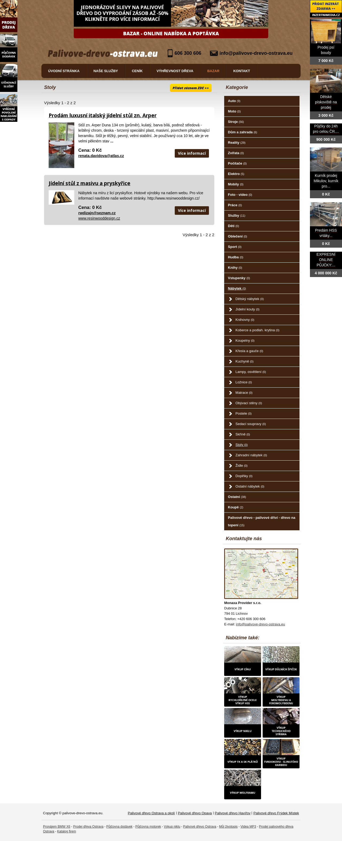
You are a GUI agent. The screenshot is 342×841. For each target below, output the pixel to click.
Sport (235, 247)
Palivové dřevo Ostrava (199, 826)
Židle (241, 466)
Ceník (137, 71)
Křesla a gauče (249, 351)
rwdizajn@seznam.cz (97, 213)
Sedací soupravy (250, 424)
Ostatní (237, 497)
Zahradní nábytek (251, 455)
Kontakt (241, 71)
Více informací (192, 153)
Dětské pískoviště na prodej (326, 102)
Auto (234, 101)
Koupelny (244, 340)
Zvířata (236, 153)
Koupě (235, 507)
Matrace (243, 393)
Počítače (237, 163)
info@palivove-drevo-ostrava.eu (256, 53)
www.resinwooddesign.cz (99, 218)
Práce (235, 205)
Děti (233, 226)
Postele (243, 413)
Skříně (242, 434)
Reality (237, 143)
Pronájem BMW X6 (56, 826)
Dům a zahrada (242, 132)
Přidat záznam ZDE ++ (191, 87)
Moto (234, 111)
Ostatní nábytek (249, 486)
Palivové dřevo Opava (195, 813)
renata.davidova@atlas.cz (101, 156)
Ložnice (243, 382)
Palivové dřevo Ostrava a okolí (151, 813)
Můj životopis (228, 826)
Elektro (236, 174)
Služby (236, 215)
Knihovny (244, 320)
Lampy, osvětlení (250, 372)
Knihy (235, 268)
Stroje (236, 122)
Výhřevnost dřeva (175, 71)
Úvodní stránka (64, 71)
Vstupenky (239, 278)
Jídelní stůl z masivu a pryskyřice (89, 183)
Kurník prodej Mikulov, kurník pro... (326, 181)
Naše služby (106, 71)
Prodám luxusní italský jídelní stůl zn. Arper (103, 115)
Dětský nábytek (249, 299)
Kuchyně (244, 361)
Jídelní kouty (247, 309)
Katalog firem (66, 831)
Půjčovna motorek (148, 826)
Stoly (241, 445)
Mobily (235, 184)
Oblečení (237, 236)
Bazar (213, 71)
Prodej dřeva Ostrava (88, 826)
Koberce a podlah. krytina (257, 330)
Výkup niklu (172, 826)
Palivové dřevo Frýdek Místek (276, 813)
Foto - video (240, 195)
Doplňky (243, 476)
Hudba (235, 257)
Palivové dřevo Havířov (233, 813)
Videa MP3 (248, 826)
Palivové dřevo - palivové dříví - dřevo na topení (261, 521)
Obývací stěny (248, 403)
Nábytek (237, 288)
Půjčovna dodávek (119, 826)
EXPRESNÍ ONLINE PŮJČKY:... (326, 259)
